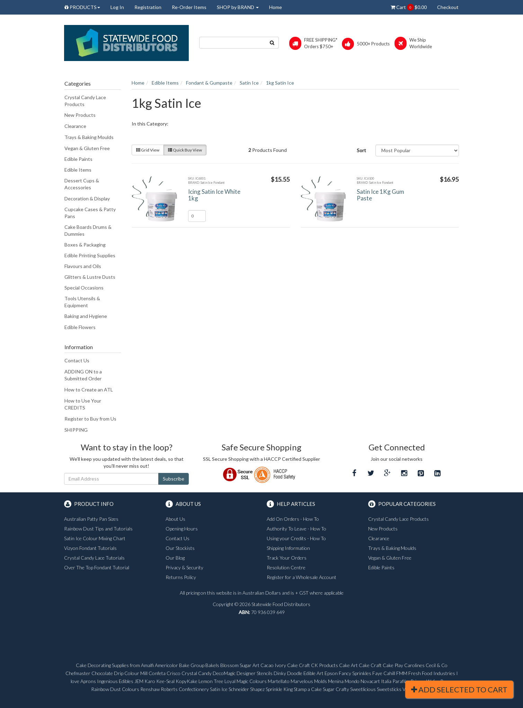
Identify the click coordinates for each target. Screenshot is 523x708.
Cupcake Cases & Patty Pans (90, 212)
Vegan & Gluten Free (87, 148)
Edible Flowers (80, 327)
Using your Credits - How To (296, 538)
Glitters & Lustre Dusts (89, 277)
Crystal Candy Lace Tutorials (94, 558)
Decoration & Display (87, 198)
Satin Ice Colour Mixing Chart (94, 538)
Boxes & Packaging (85, 245)
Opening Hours (182, 529)
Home (275, 7)
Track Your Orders (287, 558)
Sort (361, 150)
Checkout (448, 7)
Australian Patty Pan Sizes (91, 519)
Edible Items (77, 170)
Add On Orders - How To (293, 519)
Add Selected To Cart (459, 689)
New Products (80, 115)
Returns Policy (181, 577)
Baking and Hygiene (85, 316)
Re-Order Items (189, 7)
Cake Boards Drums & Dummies (88, 230)
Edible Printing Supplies (89, 255)
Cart (409, 7)
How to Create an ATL (88, 389)
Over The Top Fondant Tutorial (96, 567)
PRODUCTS (82, 7)
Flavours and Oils (82, 266)
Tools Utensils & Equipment (82, 301)
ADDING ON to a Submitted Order (83, 375)
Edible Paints (78, 159)
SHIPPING (76, 430)
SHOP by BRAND (238, 7)
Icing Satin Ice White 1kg (214, 195)
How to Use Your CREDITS (82, 404)
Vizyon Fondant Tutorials (90, 548)
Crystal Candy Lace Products (85, 100)
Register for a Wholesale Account (301, 577)
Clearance (75, 126)
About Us (175, 519)
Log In (117, 7)
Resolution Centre (286, 567)
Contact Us (76, 360)
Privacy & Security (184, 567)
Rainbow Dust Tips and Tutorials (98, 529)
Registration (147, 7)
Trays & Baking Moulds (89, 137)
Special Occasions (84, 288)
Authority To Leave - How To (296, 529)
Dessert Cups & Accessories (81, 184)
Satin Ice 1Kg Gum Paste (380, 195)
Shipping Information (288, 548)
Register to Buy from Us (90, 419)
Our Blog (175, 558)
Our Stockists (180, 548)
